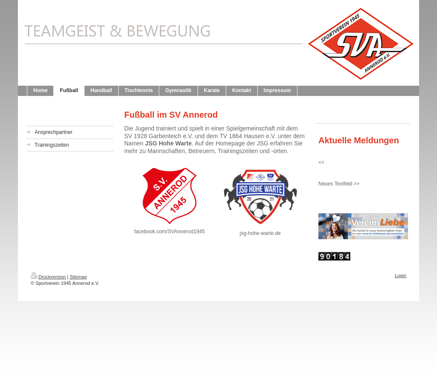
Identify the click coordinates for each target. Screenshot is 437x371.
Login (400, 275)
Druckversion (48, 276)
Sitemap (78, 276)
